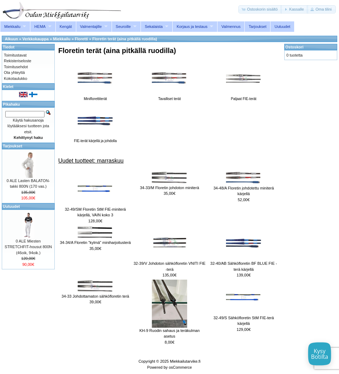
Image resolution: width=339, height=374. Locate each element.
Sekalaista (154, 26)
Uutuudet (282, 26)
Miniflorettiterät (95, 97)
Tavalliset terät (169, 97)
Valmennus (230, 26)
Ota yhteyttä (14, 72)
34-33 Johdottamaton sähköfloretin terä (95, 296)
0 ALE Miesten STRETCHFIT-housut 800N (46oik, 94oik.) (28, 247)
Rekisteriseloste (17, 61)
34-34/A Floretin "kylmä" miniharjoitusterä (95, 242)
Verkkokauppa (35, 39)
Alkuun (11, 39)
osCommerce (180, 367)
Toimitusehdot (16, 67)
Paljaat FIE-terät (243, 97)
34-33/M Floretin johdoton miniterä (169, 188)
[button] (260, 9)
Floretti (81, 39)
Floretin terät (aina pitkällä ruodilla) (124, 39)
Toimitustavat (15, 55)
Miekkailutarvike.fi (185, 361)
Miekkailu (12, 26)
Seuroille (123, 26)
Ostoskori (294, 47)
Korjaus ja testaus (192, 26)
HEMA (40, 26)
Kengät (66, 26)
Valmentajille (91, 26)
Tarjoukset (257, 26)
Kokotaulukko (15, 78)
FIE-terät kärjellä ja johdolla (95, 139)
